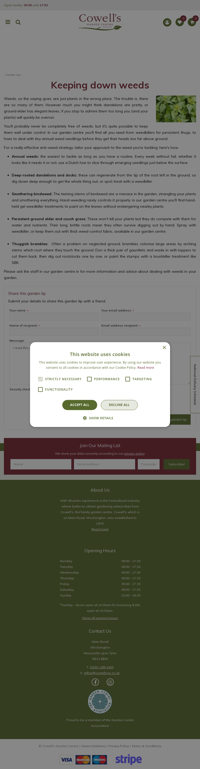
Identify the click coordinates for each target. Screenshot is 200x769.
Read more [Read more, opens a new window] (146, 367)
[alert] (100, 384)
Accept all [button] (79, 405)
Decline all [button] (119, 405)
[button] (100, 418)
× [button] (164, 347)
